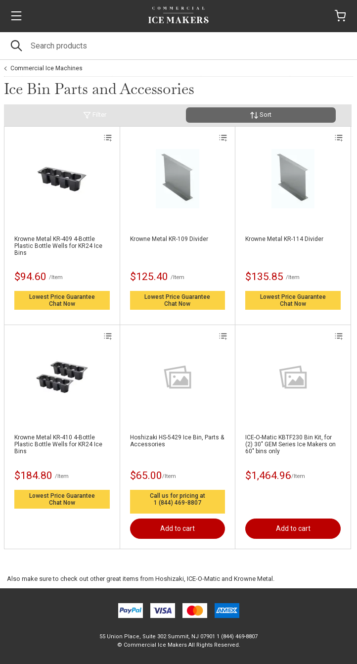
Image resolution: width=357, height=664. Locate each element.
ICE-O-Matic (203, 578)
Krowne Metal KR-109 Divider (169, 239)
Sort (260, 115)
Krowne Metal (253, 578)
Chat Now (62, 303)
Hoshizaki (169, 578)
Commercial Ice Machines (46, 68)
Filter (94, 115)
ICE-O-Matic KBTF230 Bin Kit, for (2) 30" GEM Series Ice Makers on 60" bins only (290, 444)
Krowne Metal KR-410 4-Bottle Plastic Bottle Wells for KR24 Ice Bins (58, 444)
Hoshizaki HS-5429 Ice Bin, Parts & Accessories (177, 441)
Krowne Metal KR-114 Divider (284, 239)
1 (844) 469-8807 (177, 502)
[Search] (178, 45)
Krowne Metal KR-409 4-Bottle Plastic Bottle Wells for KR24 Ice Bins (58, 246)
